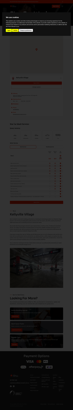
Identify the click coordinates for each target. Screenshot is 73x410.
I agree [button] (8, 30)
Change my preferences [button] (26, 30)
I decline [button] (15, 30)
